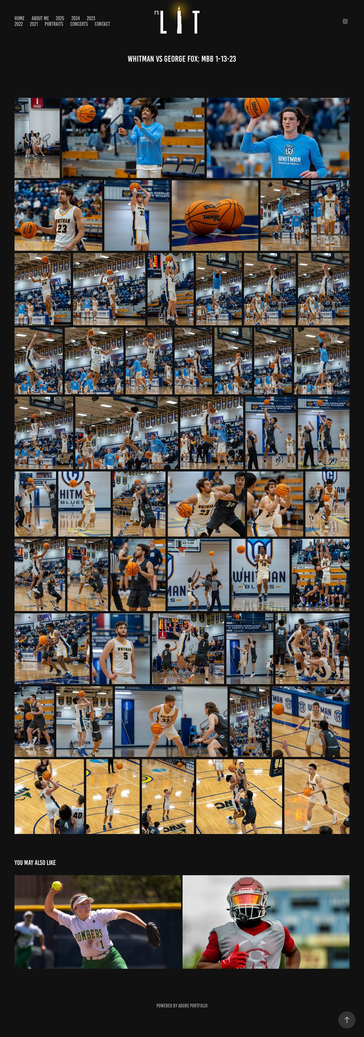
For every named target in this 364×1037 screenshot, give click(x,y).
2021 (34, 24)
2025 (60, 18)
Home (19, 18)
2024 (75, 18)
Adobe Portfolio (193, 1006)
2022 (19, 24)
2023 (91, 18)
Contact (102, 24)
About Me (40, 18)
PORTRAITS (54, 24)
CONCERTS (79, 24)
